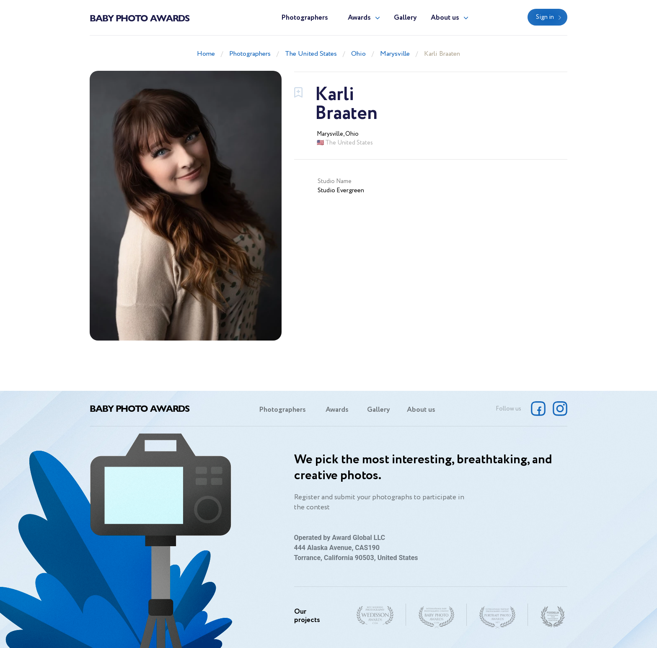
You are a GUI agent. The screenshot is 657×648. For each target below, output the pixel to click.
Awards (359, 18)
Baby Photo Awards (139, 17)
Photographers (304, 18)
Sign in (545, 17)
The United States (311, 54)
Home (206, 54)
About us (445, 18)
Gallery (405, 18)
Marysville (395, 54)
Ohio (358, 54)
